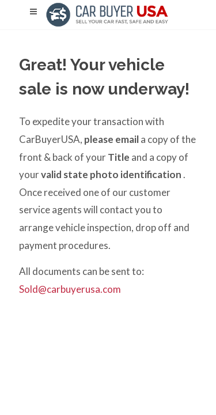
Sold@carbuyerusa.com (70, 289)
